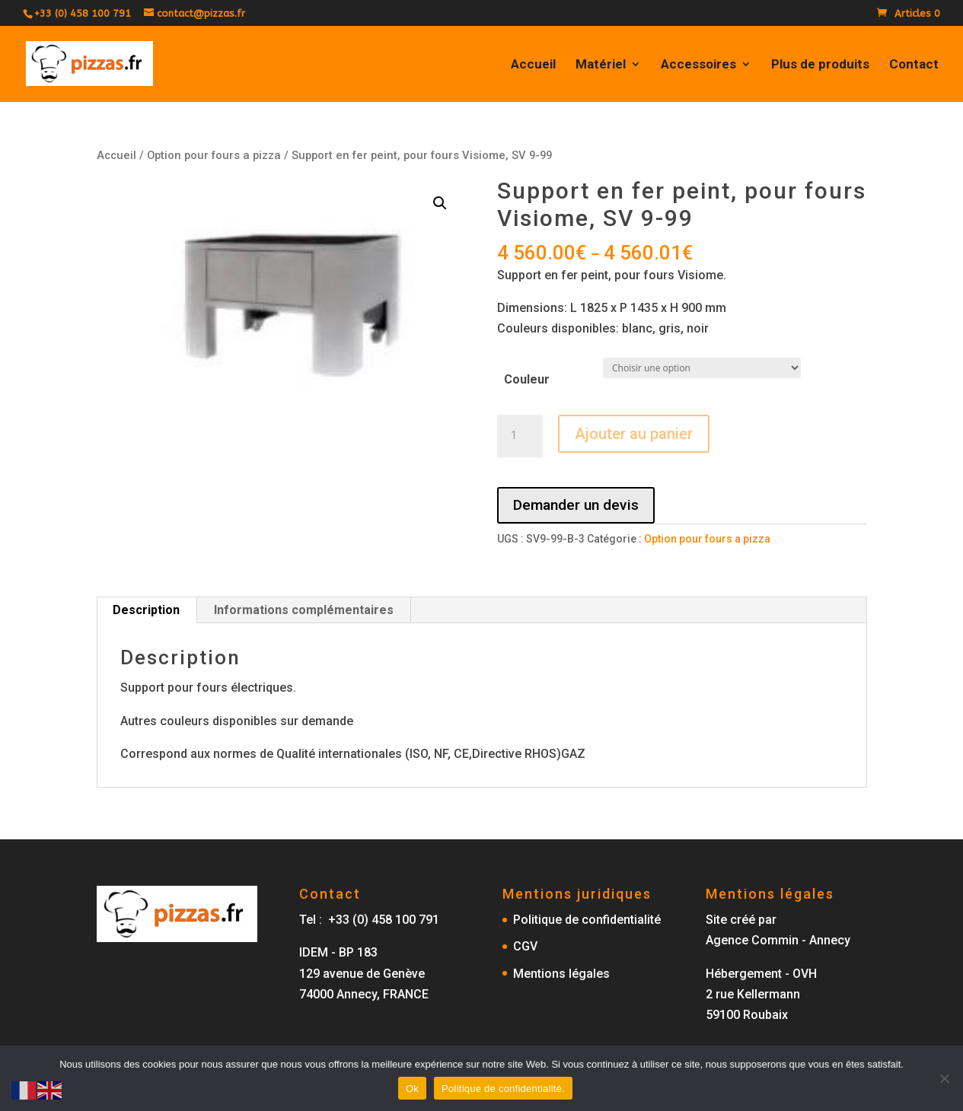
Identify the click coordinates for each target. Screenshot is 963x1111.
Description (146, 610)
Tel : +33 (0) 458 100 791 (369, 919)
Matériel (601, 65)
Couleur (527, 379)
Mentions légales (561, 973)
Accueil (533, 65)
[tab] (146, 610)
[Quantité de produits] (520, 436)
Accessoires (698, 65)
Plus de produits (820, 65)
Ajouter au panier (634, 434)
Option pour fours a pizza (214, 155)
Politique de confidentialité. (503, 1088)
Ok (412, 1088)
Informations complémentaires (304, 610)
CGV (525, 946)
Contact (914, 65)
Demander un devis (576, 505)
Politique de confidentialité (587, 919)
